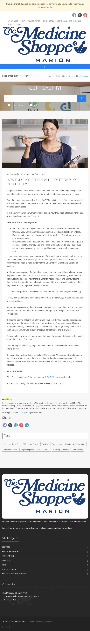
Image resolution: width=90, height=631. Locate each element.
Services (6, 547)
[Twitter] (6, 627)
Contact (6, 560)
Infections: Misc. (10, 449)
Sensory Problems (61, 449)
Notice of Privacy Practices (15, 574)
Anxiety (45, 444)
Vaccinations (8, 556)
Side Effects (78, 449)
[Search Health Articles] (40, 98)
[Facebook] (2, 627)
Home (50, 76)
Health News (16, 105)
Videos (35, 105)
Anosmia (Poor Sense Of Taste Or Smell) (21, 444)
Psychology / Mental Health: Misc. (35, 449)
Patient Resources (64, 76)
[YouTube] (9, 627)
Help (23, 21)
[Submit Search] (81, 98)
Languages (13, 21)
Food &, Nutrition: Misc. (75, 444)
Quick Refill (48, 21)
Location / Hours (64, 21)
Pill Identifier (34, 21)
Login (19, 24)
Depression (57, 444)
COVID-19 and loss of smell (57, 377)
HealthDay (21, 412)
